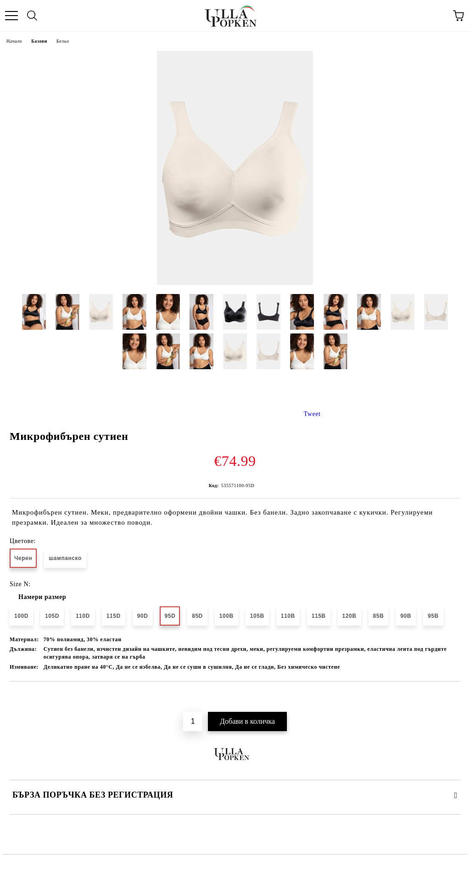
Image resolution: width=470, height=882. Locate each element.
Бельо (62, 41)
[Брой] (192, 721)
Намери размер (42, 597)
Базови (39, 41)
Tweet (312, 413)
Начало (14, 41)
